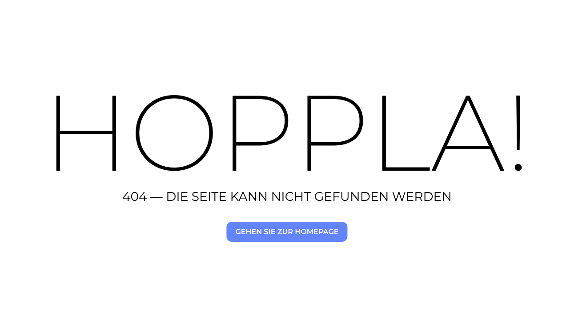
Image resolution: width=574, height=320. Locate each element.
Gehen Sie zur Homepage (286, 232)
